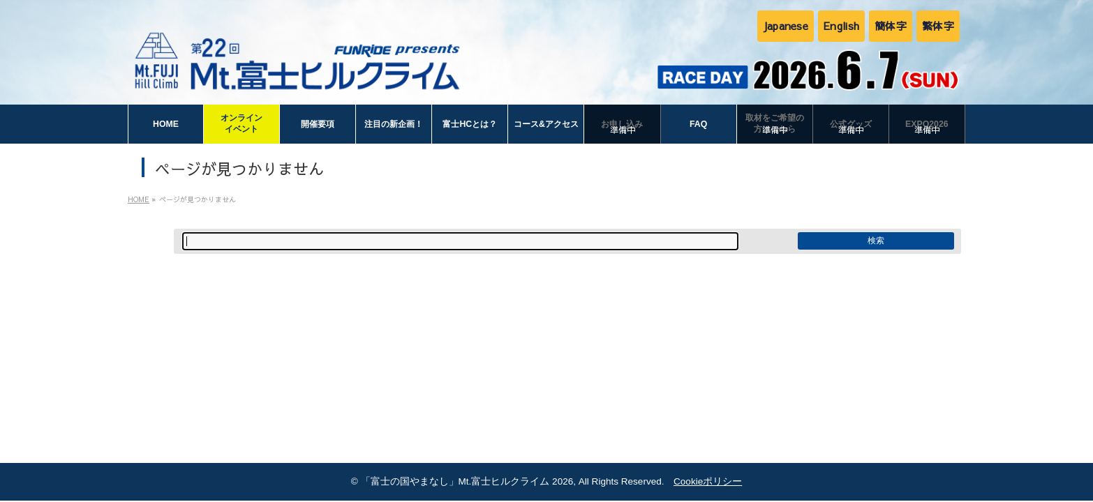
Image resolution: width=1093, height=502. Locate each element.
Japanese (785, 25)
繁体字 (938, 25)
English (841, 25)
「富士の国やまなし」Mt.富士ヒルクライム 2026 (467, 481)
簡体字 (891, 25)
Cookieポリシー (708, 481)
